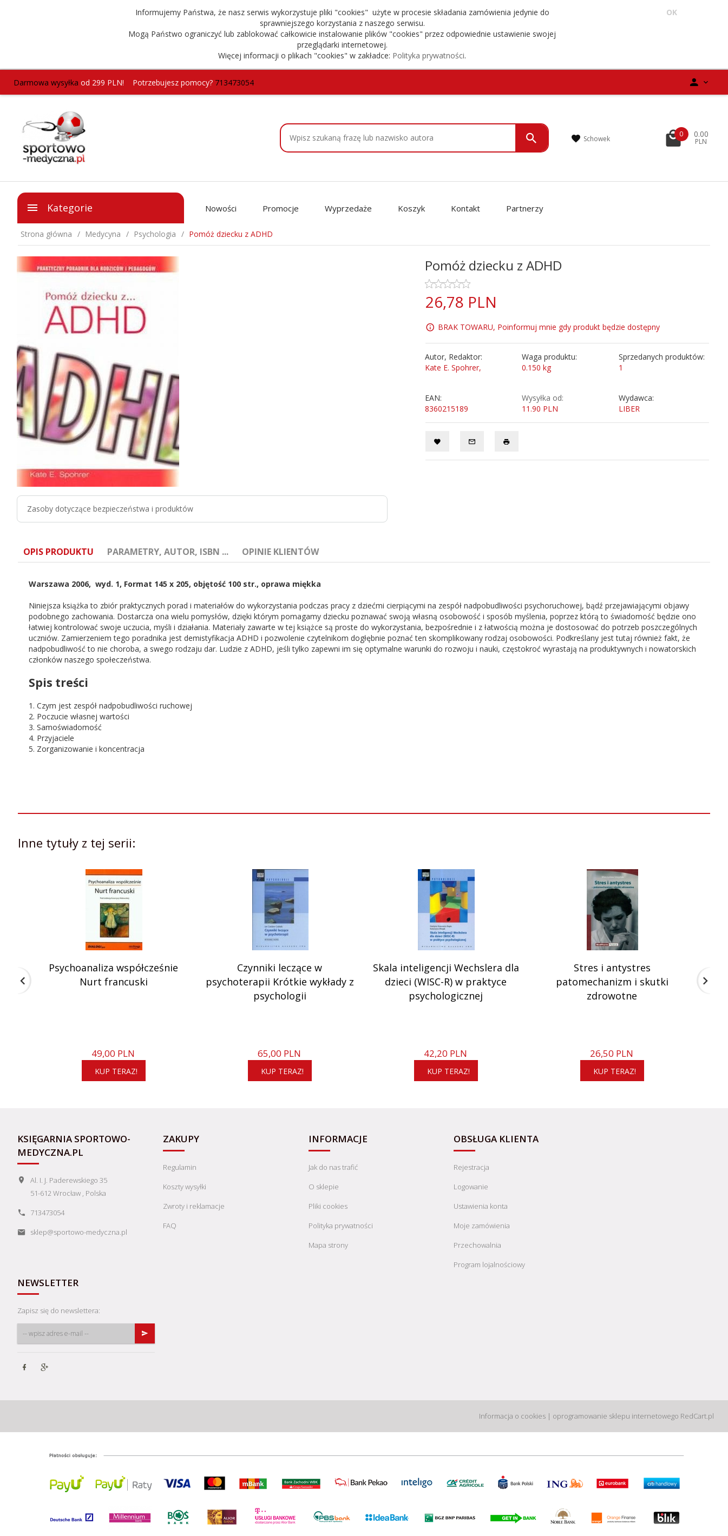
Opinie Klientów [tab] (280, 552)
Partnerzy (524, 208)
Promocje (281, 208)
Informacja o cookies (512, 1416)
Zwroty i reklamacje (194, 1206)
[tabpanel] (364, 677)
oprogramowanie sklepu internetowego (616, 1416)
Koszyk (411, 208)
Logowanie (471, 1186)
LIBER (629, 408)
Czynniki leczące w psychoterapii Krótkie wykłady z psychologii (280, 981)
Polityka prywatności (428, 55)
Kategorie (59, 207)
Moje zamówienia (482, 1225)
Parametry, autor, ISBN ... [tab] (167, 552)
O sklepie (324, 1186)
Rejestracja (471, 1167)
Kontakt (465, 208)
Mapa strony (328, 1245)
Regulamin (179, 1167)
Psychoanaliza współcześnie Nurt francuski (113, 974)
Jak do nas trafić (333, 1167)
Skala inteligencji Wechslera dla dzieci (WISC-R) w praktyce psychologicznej (446, 981)
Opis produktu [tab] (58, 552)
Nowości (221, 208)
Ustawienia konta (481, 1206)
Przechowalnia (477, 1245)
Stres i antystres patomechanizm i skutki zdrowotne (612, 981)
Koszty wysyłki (184, 1186)
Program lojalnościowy (489, 1264)
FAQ (169, 1225)
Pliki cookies (328, 1206)
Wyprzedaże (348, 208)
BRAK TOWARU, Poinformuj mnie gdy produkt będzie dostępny (549, 327)
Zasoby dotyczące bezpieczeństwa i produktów (110, 509)
